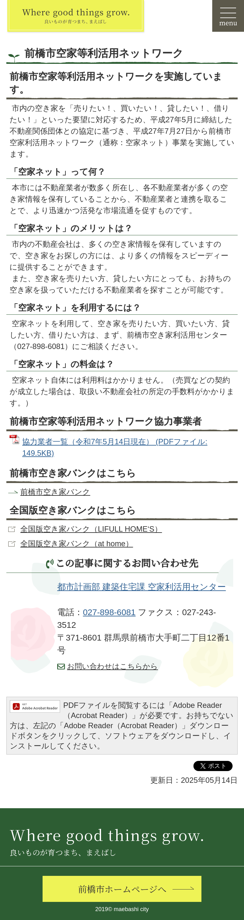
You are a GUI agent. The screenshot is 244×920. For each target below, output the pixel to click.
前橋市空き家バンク (55, 491)
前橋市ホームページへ (122, 889)
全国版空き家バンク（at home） (76, 543)
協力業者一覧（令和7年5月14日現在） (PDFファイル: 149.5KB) (114, 447)
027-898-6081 (109, 612)
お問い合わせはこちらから (112, 666)
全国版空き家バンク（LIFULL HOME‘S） (91, 529)
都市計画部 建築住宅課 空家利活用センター (141, 587)
